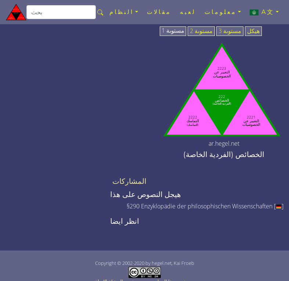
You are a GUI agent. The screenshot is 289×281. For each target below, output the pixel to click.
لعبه (188, 11)
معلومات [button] (220, 11)
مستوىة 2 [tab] (201, 31)
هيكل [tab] (253, 31)
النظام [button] (121, 11)
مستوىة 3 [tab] (229, 31)
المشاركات (129, 181)
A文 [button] (262, 12)
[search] (61, 12)
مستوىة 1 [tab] (173, 31)
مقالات (159, 11)
